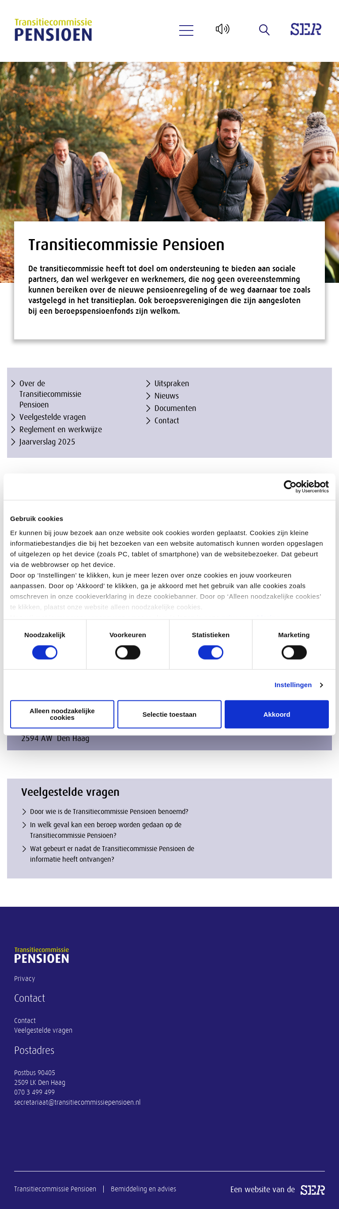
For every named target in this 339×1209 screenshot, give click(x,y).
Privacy (24, 979)
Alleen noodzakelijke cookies (62, 714)
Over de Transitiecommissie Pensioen (50, 394)
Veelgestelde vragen (52, 417)
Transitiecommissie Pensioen (55, 1189)
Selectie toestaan (170, 714)
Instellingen (293, 684)
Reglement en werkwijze (60, 429)
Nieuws (166, 396)
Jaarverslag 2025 (47, 441)
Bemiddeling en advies (143, 1189)
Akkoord (277, 714)
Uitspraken (171, 383)
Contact (166, 420)
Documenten (175, 408)
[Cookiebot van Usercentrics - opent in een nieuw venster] (290, 486)
